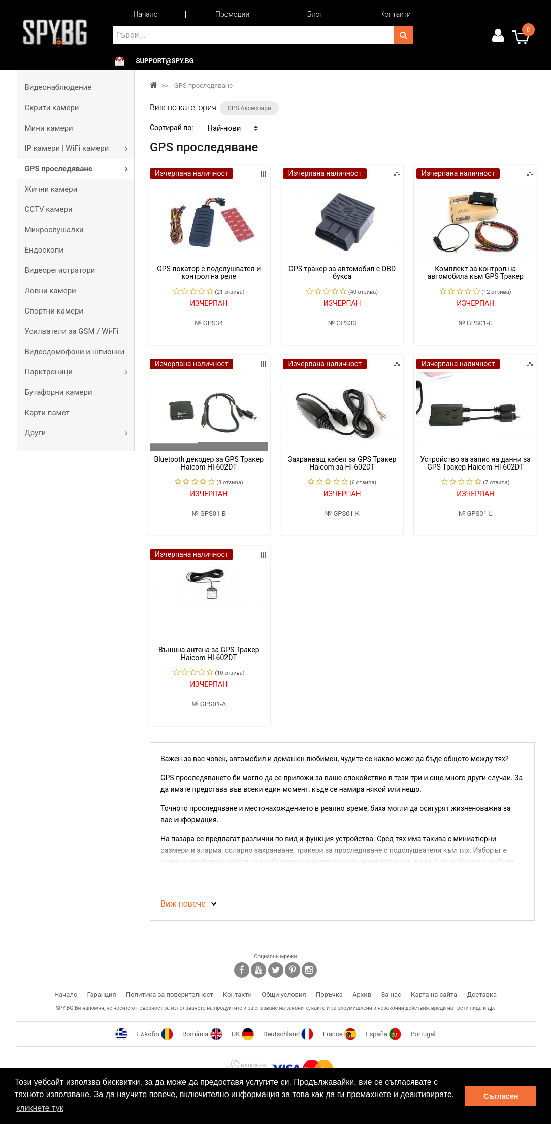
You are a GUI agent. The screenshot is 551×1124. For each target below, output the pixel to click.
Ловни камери (50, 290)
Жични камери (51, 189)
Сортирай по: (171, 127)
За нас (391, 994)
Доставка (482, 994)
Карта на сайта (434, 994)
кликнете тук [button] (39, 1108)
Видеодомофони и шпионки (75, 351)
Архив (361, 994)
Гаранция (101, 994)
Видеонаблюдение (58, 87)
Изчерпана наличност (191, 173)
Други (35, 433)
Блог (314, 14)
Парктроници (49, 372)
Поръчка (329, 994)
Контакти (395, 14)
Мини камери (49, 128)
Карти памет (47, 412)
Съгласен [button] (500, 1096)
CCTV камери (49, 209)
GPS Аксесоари (249, 108)
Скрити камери (52, 107)
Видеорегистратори (60, 270)
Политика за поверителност (169, 994)
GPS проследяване (59, 168)
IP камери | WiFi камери (67, 148)
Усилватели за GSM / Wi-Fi (72, 331)
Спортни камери (54, 311)
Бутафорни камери (58, 392)
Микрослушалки (54, 229)
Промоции (232, 14)
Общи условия (284, 994)
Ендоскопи (44, 250)
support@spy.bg (165, 61)
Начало (146, 14)
